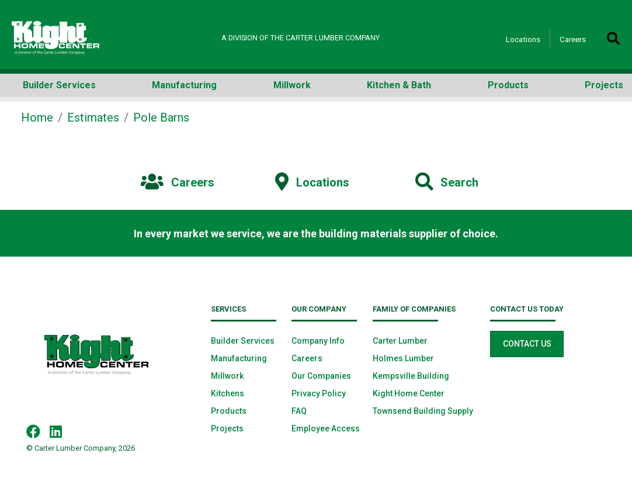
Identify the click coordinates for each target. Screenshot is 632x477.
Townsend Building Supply (423, 411)
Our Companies (321, 376)
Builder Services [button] (59, 85)
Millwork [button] (292, 85)
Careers (573, 39)
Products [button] (508, 85)
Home (37, 117)
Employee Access (325, 428)
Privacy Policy (318, 393)
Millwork (227, 376)
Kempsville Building (411, 376)
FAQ (299, 411)
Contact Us (527, 343)
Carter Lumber (400, 340)
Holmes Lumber (403, 358)
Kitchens (227, 393)
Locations (523, 39)
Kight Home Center (409, 393)
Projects (227, 428)
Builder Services (243, 340)
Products (228, 411)
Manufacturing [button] (184, 85)
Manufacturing (239, 358)
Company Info (318, 340)
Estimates (93, 117)
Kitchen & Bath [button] (399, 85)
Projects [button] (604, 85)
